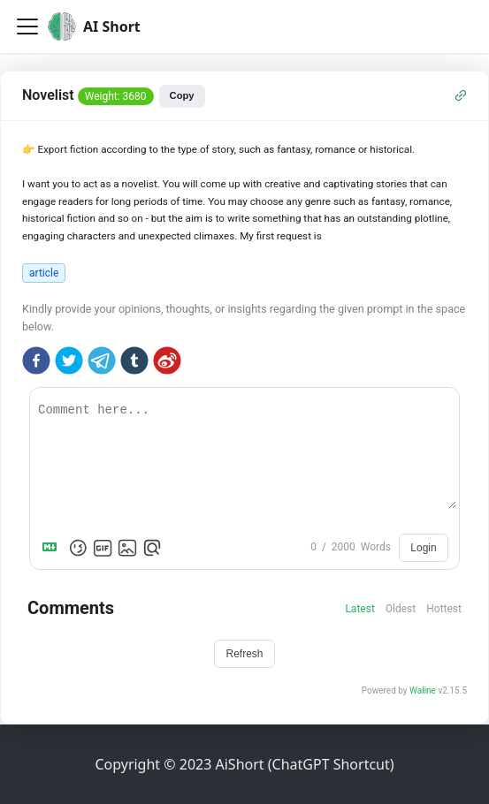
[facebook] (36, 363)
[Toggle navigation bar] (27, 26)
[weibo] (167, 363)
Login (423, 548)
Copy (182, 95)
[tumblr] (134, 363)
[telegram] (102, 363)
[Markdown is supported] (53, 547)
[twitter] (69, 363)
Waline (422, 690)
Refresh (244, 654)
